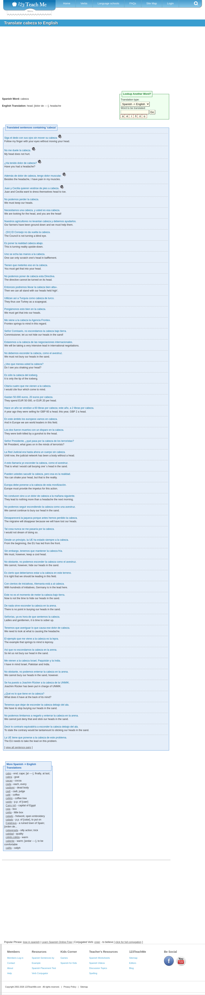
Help (9, 973)
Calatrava (11, 823)
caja (8, 809)
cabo (8, 773)
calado (9, 816)
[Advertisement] (99, 60)
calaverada (12, 830)
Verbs (84, 3)
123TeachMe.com (33, 987)
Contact (11, 963)
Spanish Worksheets (99, 958)
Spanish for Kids (68, 963)
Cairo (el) (11, 805)
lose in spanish (31, 942)
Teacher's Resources (103, 951)
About (10, 968)
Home (66, 3)
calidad (10, 833)
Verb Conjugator (40, 973)
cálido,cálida (13, 837)
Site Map (151, 3)
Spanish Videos (97, 963)
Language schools (108, 3)
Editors (132, 963)
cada (8, 784)
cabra (9, 777)
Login (170, 3)
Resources (39, 951)
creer (97, 942)
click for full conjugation (128, 942)
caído (9, 801)
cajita (9, 812)
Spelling (93, 973)
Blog (131, 968)
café (8, 794)
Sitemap (133, 958)
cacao (9, 780)
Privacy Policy (70, 987)
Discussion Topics (98, 968)
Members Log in (15, 958)
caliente (10, 841)
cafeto (9, 798)
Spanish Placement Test (44, 968)
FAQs (132, 3)
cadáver (10, 787)
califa (9, 847)
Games (64, 958)
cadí (8, 791)
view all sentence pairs (18, 747)
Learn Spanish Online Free (57, 942)
